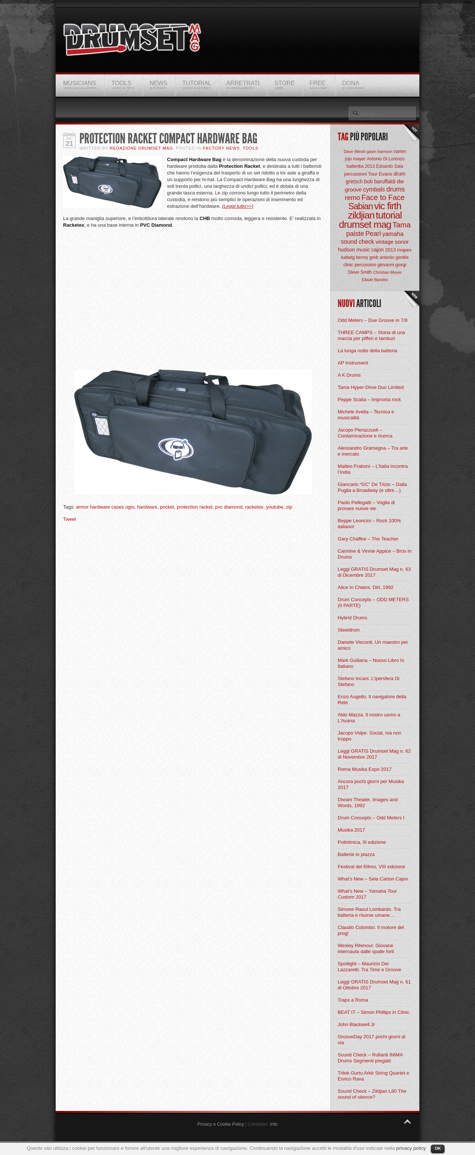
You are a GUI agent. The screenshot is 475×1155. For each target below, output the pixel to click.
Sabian (360, 206)
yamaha (392, 234)
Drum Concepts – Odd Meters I (371, 818)
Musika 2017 (351, 830)
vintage (384, 242)
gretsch (354, 181)
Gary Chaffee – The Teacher (368, 539)
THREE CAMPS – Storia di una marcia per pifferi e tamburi (371, 335)
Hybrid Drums (352, 617)
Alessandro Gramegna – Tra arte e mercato (373, 451)
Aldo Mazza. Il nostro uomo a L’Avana (369, 717)
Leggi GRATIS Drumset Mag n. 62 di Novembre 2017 (374, 754)
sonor (402, 242)
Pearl (373, 233)
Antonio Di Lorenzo (385, 159)
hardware (147, 507)
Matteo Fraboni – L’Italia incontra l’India (373, 469)
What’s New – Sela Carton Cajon (373, 879)
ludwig (348, 257)
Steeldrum (349, 630)
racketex (254, 507)
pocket (167, 507)
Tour (372, 174)
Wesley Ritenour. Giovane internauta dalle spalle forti (366, 948)
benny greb (367, 257)
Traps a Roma (353, 1000)
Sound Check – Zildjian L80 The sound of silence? (372, 1094)
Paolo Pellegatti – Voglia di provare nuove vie (366, 505)
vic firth (387, 206)
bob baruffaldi (380, 181)
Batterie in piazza (356, 854)
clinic (348, 264)
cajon (377, 250)
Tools (250, 148)
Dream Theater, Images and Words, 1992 (368, 802)
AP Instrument (353, 363)
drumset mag (365, 224)
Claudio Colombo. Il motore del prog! (371, 930)
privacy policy (411, 1148)
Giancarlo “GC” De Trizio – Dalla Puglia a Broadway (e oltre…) (372, 487)
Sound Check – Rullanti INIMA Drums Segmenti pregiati (370, 1058)
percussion (365, 264)
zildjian (361, 215)
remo (352, 198)
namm (400, 151)
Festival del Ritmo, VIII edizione (371, 866)
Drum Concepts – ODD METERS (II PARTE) (373, 602)
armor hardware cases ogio (105, 507)
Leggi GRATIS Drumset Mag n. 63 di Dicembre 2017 (374, 572)
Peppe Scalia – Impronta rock (369, 399)
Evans (385, 174)
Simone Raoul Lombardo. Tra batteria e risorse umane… (369, 912)
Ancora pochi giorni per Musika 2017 (371, 784)
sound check (357, 242)
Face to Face (383, 197)
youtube (274, 507)
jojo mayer (355, 159)
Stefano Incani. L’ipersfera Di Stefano (368, 681)
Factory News (221, 148)
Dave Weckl (354, 151)
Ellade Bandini (375, 279)
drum (400, 174)
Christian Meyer (387, 272)
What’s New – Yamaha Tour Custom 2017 (367, 894)
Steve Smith (360, 272)
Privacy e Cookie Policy (220, 1124)
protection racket (194, 507)
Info (274, 1124)
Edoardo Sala (389, 166)
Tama (402, 225)
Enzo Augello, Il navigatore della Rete (372, 699)
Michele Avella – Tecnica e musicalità (366, 414)
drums (395, 189)
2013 (390, 250)
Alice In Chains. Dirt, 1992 (365, 587)
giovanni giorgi (391, 264)
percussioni (355, 174)
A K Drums (349, 375)
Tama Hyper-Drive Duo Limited (371, 387)
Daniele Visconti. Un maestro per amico (373, 645)
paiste (355, 233)
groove (353, 189)
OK (438, 1148)
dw (400, 181)
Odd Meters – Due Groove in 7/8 (372, 320)
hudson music (354, 250)
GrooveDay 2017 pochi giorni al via (371, 1039)
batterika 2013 (361, 166)
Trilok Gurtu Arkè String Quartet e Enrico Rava (373, 1076)
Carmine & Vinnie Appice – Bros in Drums (374, 554)
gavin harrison (379, 151)
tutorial (389, 215)
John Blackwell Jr (356, 1024)
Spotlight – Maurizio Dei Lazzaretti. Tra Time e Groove (369, 966)
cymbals (374, 189)
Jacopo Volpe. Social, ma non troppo (369, 736)
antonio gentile (394, 257)
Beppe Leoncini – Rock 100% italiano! (369, 523)
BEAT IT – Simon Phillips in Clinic (373, 1012)
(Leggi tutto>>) (237, 206)
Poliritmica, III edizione (362, 842)
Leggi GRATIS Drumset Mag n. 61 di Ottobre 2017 (374, 985)
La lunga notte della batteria (367, 350)
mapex (404, 250)
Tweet (69, 519)
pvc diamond (229, 507)
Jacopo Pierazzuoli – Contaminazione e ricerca (365, 433)
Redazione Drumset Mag (141, 148)
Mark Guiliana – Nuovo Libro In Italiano (371, 663)
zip (289, 507)
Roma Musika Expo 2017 (365, 769)
